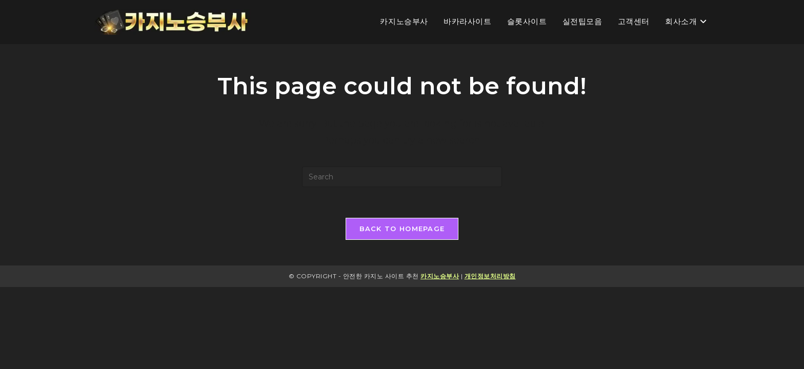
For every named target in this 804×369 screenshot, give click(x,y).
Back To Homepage (402, 228)
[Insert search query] (402, 177)
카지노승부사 (439, 276)
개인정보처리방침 (490, 276)
